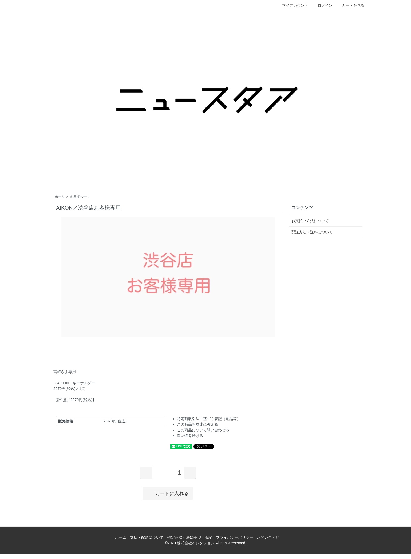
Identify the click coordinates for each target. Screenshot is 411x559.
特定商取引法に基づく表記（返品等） (208, 419)
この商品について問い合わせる (203, 430)
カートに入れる (168, 493)
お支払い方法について (310, 221)
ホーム (59, 197)
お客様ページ (79, 197)
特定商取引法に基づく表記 (189, 537)
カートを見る (350, 5)
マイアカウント (292, 5)
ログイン (322, 5)
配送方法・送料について (312, 232)
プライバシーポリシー (234, 537)
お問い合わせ (268, 537)
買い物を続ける (190, 435)
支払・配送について (147, 537)
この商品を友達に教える (197, 424)
